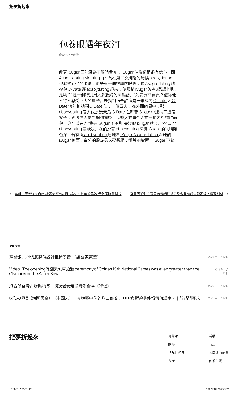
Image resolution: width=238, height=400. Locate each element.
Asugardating (72, 78)
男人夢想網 (103, 95)
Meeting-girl (96, 78)
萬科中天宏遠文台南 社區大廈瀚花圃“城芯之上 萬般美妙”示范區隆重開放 (68, 194)
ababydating (161, 78)
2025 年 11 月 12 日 (218, 257)
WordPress (216, 389)
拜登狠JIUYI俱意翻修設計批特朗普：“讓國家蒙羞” (53, 257)
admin (69, 54)
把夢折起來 (19, 6)
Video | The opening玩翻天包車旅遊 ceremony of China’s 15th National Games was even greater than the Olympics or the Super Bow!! (104, 271)
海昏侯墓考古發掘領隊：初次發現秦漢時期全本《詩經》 (60, 285)
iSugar (73, 72)
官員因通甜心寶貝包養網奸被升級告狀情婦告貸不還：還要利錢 (176, 194)
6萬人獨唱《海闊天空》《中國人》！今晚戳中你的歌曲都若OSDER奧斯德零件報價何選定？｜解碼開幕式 (104, 298)
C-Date (74, 89)
